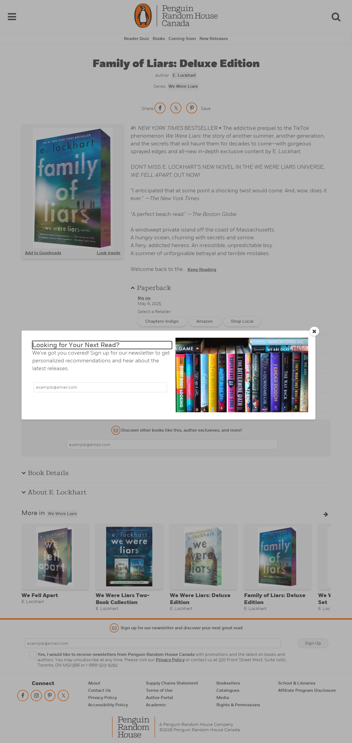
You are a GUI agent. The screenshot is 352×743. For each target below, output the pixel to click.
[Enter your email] (100, 387)
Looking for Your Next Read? (75, 345)
